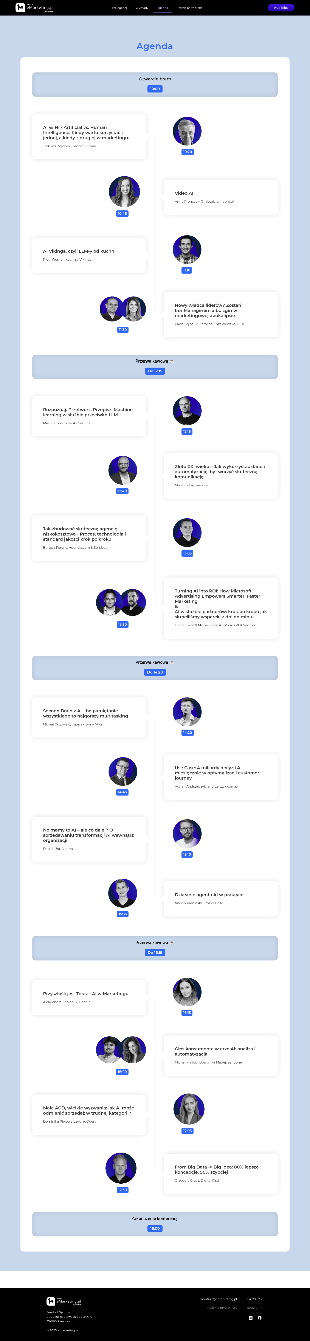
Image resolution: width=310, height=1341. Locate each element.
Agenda (162, 7)
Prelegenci (119, 7)
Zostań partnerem (189, 7)
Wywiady (141, 7)
